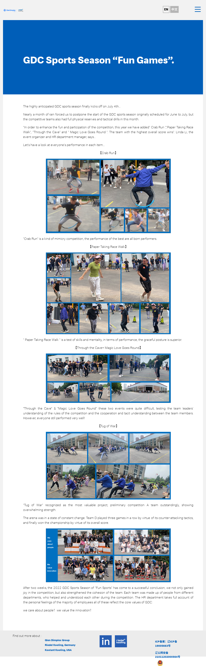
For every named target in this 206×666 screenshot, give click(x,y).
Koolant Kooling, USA (58, 650)
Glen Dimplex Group (57, 640)
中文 (174, 9)
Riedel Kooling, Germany (60, 645)
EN (166, 9)
